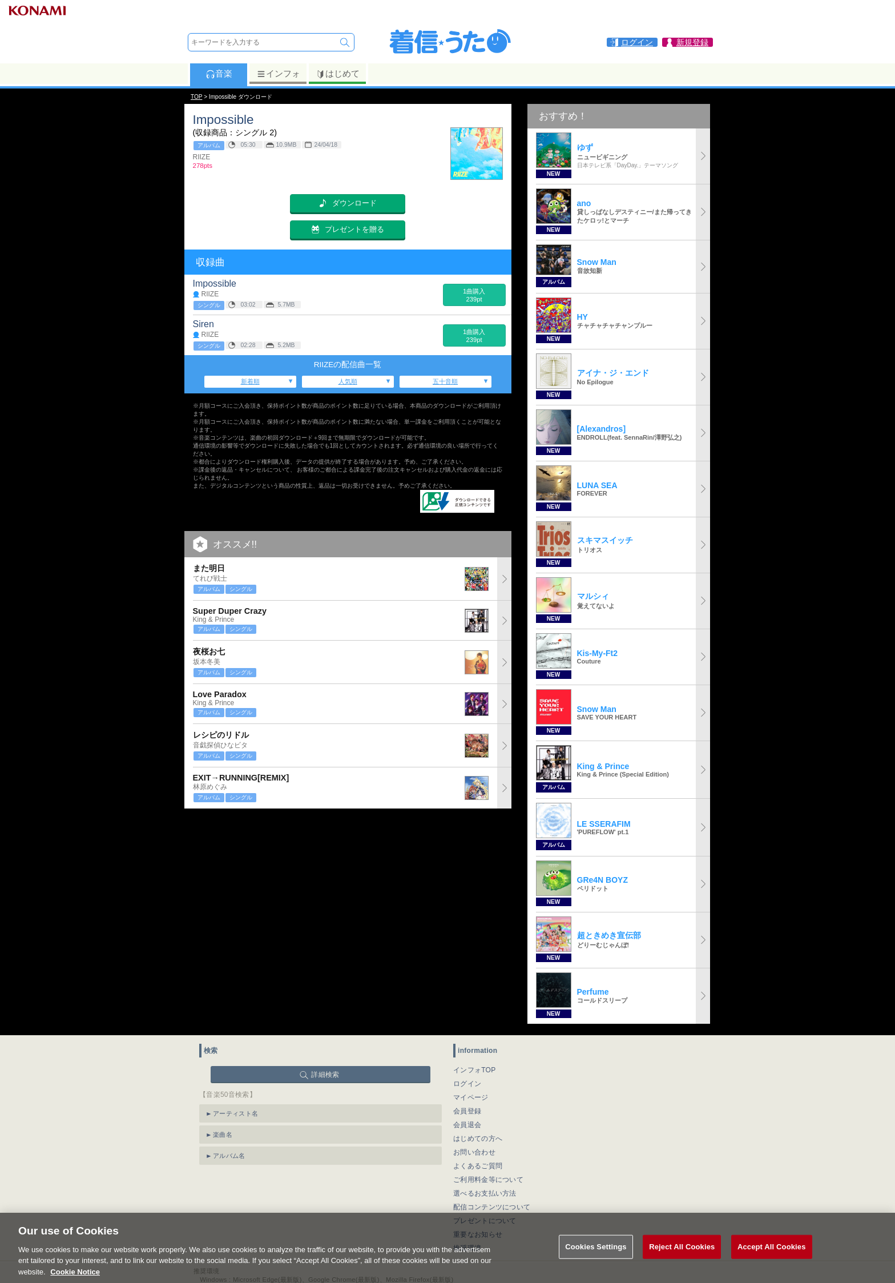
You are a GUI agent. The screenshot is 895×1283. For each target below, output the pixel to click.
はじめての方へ (477, 1139)
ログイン (467, 1084)
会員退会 (467, 1125)
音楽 (218, 74)
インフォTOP (474, 1070)
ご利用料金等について (488, 1180)
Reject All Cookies (682, 1258)
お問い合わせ (474, 1152)
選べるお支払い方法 (485, 1193)
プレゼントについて (485, 1221)
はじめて (338, 74)
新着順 (250, 381)
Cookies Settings (596, 1258)
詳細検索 (325, 1075)
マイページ (471, 1097)
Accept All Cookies (771, 1258)
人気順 (347, 381)
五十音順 (445, 381)
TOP (196, 97)
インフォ (278, 74)
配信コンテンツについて (491, 1207)
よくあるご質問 (477, 1166)
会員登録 (467, 1111)
